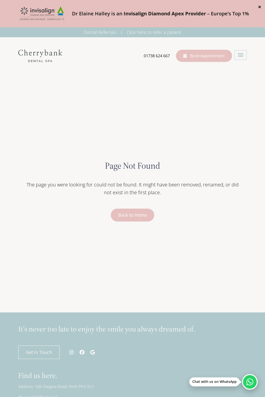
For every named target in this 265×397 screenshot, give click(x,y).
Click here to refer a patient (154, 32)
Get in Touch (39, 352)
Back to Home (132, 215)
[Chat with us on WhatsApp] (250, 382)
